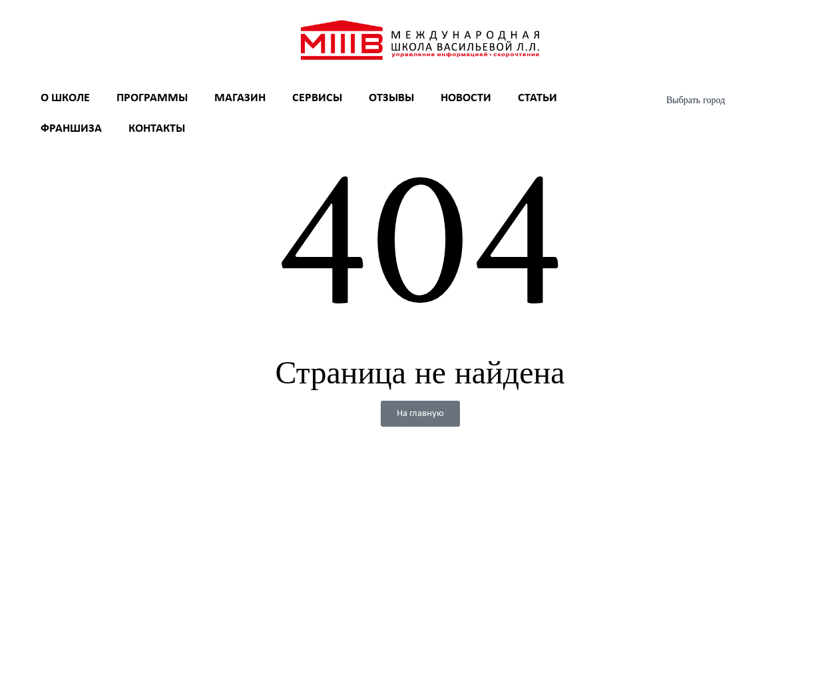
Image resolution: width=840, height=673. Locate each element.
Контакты (156, 128)
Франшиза (71, 128)
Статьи (537, 98)
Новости (466, 98)
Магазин (240, 98)
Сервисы (317, 98)
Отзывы (391, 98)
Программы (152, 98)
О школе (65, 98)
